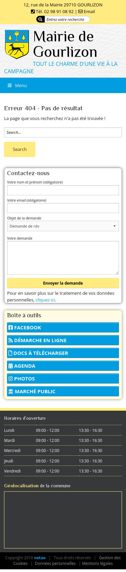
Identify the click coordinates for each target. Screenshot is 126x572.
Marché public (31, 391)
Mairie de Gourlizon (65, 44)
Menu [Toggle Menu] (17, 85)
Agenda (21, 365)
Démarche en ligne (37, 340)
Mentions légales (97, 563)
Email (89, 11)
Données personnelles (55, 563)
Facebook (24, 327)
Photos (21, 378)
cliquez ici (45, 300)
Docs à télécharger (38, 353)
